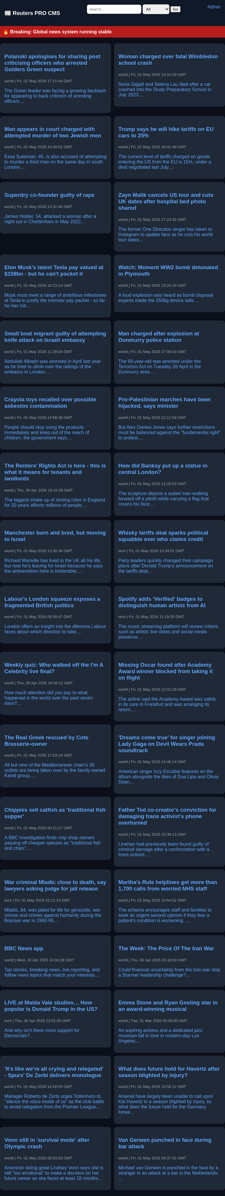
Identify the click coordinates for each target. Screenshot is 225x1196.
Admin (214, 6)
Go (175, 9)
